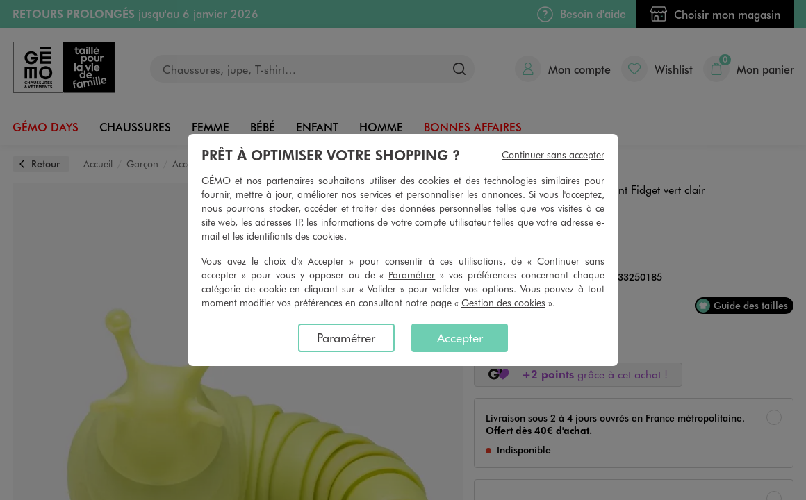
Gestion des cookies (503, 302)
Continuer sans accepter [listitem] (553, 154)
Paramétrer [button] (411, 274)
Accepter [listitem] (460, 337)
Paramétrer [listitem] (346, 337)
